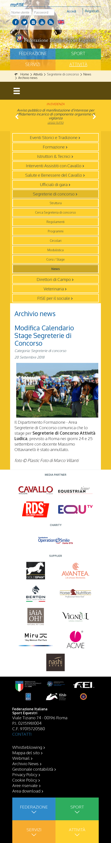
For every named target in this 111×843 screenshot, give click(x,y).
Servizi (32, 64)
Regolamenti (55, 222)
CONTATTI (22, 734)
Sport (78, 53)
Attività (78, 64)
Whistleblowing (27, 747)
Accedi (71, 11)
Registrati (92, 11)
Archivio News (25, 763)
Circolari (55, 240)
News (55, 269)
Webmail (21, 758)
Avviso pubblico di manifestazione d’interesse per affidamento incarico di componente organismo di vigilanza (55, 114)
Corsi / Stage (55, 259)
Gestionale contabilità (32, 769)
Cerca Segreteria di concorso (55, 212)
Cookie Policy (24, 779)
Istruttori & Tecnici (53, 156)
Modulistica (55, 250)
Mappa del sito (26, 752)
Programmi (55, 231)
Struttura (56, 203)
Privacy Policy (24, 774)
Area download (26, 790)
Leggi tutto (56, 122)
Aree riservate (25, 785)
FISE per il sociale (53, 298)
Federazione (33, 53)
